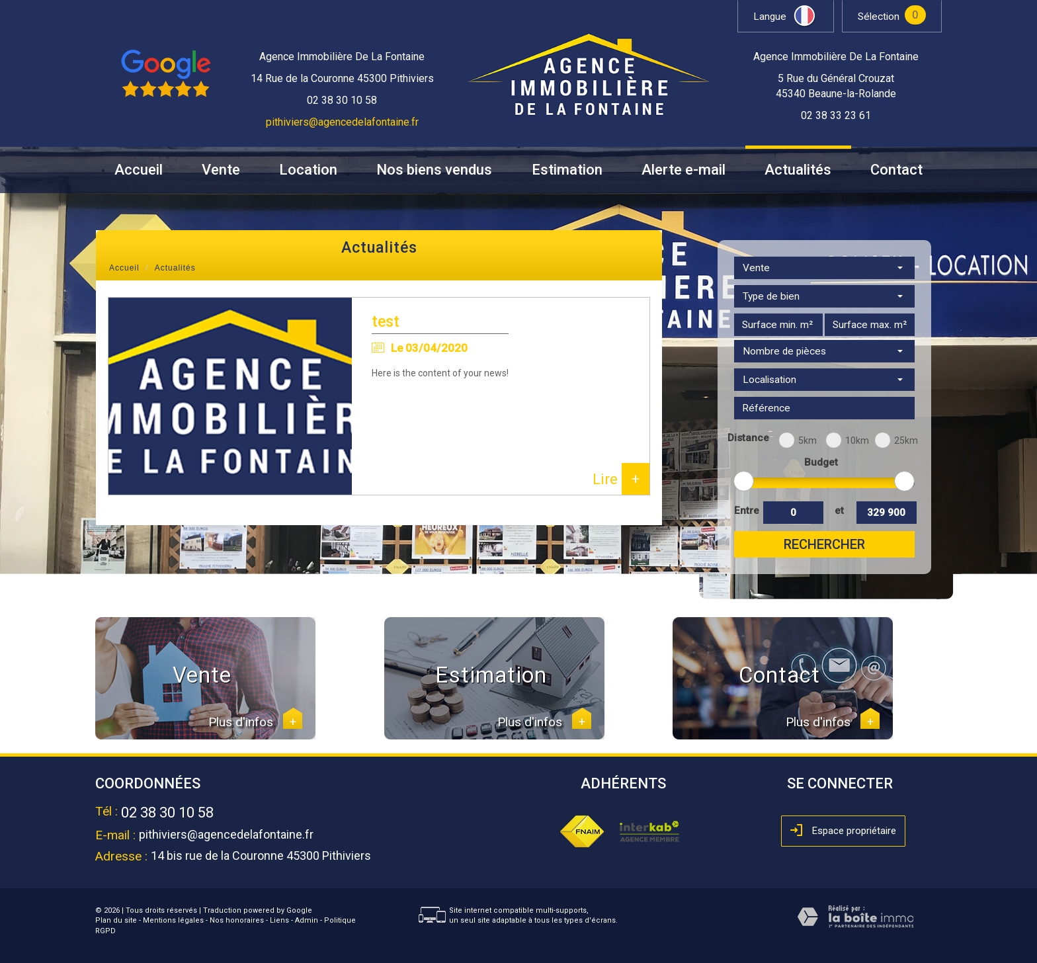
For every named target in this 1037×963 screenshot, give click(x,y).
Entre (746, 511)
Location (308, 170)
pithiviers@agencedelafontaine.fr (342, 122)
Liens (279, 920)
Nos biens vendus (434, 170)
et (839, 511)
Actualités (798, 170)
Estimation (567, 170)
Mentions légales (173, 920)
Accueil (138, 170)
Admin (306, 920)
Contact (896, 170)
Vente (221, 170)
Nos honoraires (237, 920)
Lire (621, 479)
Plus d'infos (255, 722)
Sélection (878, 16)
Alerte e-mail (684, 170)
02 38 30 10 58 (167, 812)
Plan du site (116, 920)
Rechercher (824, 544)
